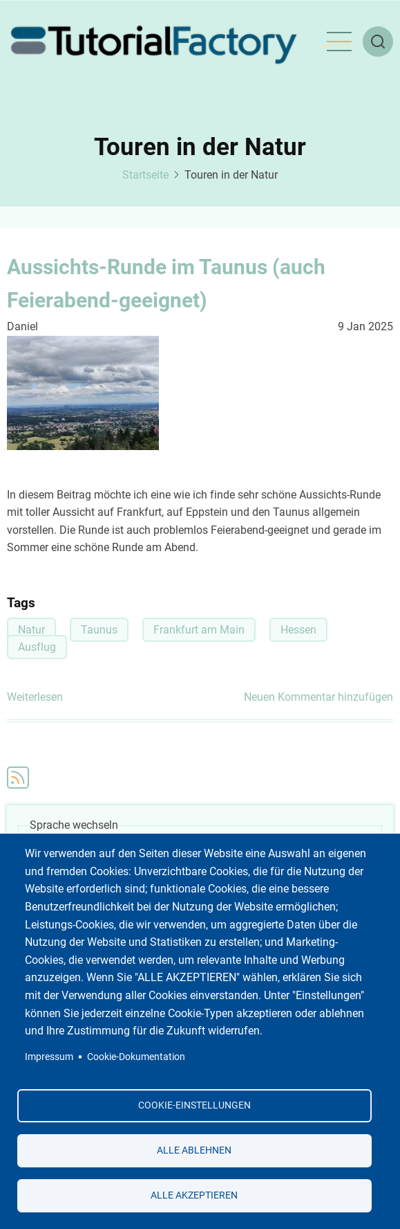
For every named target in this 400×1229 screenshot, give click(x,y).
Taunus (99, 629)
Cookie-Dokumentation (136, 1056)
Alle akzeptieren (194, 1195)
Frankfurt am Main (199, 629)
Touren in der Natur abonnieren (18, 777)
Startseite (145, 174)
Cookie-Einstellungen (194, 1105)
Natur (31, 629)
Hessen (298, 629)
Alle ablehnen (194, 1150)
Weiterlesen (35, 697)
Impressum (49, 1056)
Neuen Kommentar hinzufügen (318, 696)
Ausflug (37, 647)
